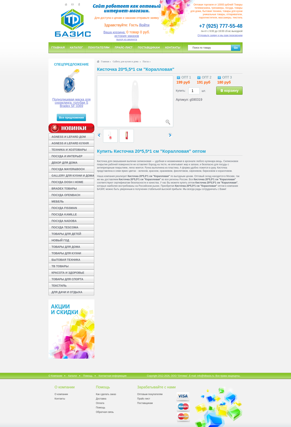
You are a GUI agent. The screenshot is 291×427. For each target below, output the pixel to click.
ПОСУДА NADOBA (64, 221)
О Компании (55, 375)
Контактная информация (113, 375)
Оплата (100, 403)
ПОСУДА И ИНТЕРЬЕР (67, 156)
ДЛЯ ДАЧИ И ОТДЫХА (67, 292)
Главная (58, 47)
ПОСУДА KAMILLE (64, 214)
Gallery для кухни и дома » (127, 61)
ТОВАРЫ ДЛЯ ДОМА (66, 246)
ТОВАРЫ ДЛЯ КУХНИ (66, 253)
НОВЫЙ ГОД (60, 240)
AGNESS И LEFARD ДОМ (69, 136)
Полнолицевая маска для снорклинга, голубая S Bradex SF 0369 (71, 103)
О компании (61, 394)
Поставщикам (149, 47)
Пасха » (147, 61)
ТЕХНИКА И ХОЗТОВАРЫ (69, 149)
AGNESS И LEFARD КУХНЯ (70, 143)
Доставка (101, 398)
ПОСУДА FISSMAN (64, 208)
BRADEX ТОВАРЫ (64, 188)
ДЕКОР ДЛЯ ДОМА (64, 162)
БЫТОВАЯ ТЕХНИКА (66, 259)
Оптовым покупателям (149, 394)
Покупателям (99, 47)
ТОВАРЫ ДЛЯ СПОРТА (67, 279)
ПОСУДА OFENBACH (66, 195)
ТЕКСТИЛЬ (59, 285)
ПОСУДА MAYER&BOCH (68, 169)
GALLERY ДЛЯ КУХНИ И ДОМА (73, 175)
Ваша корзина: (114, 32)
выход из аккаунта (126, 39)
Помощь (88, 375)
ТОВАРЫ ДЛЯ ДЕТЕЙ (66, 233)
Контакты (172, 47)
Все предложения (71, 117)
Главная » (106, 61)
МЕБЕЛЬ (58, 201)
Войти (144, 25)
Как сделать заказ (106, 394)
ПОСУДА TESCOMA (65, 227)
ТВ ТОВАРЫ (60, 266)
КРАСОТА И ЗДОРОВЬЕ (68, 272)
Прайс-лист (124, 47)
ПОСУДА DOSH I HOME (67, 182)
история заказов (127, 36)
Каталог (76, 47)
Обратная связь (105, 412)
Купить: (181, 90)
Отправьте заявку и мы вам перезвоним (220, 35)
